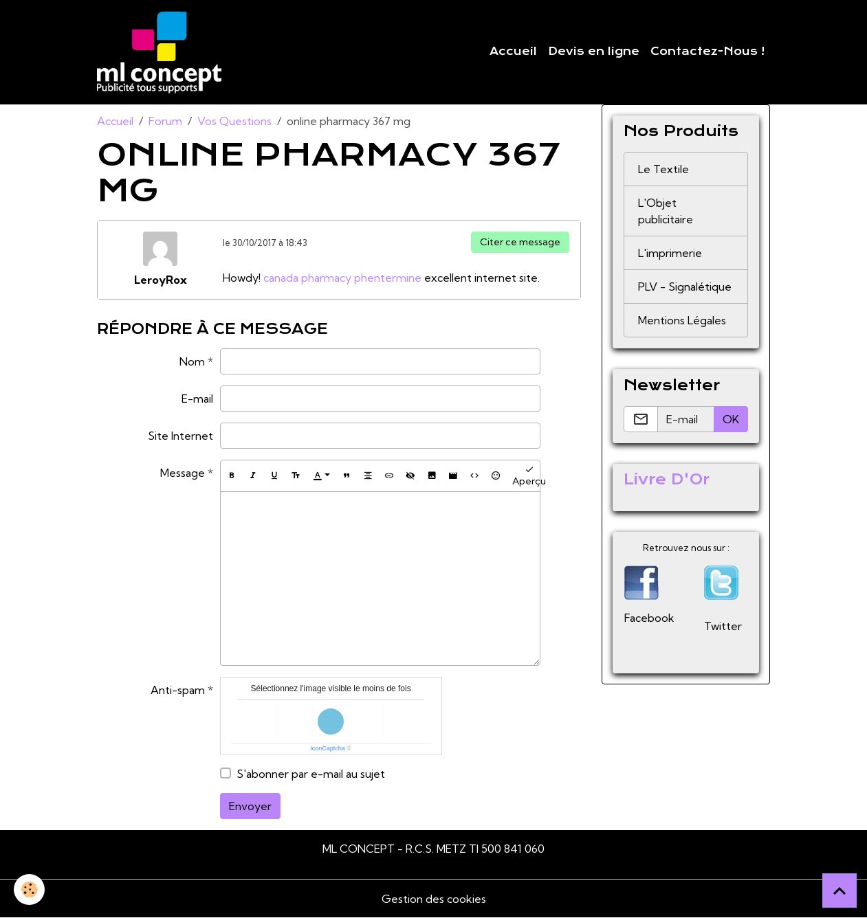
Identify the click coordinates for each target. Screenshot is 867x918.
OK (731, 419)
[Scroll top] (839, 890)
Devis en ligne (593, 51)
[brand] (162, 52)
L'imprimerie (670, 253)
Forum (165, 121)
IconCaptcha (327, 748)
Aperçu (529, 476)
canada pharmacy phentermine (342, 277)
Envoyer (250, 806)
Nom (192, 361)
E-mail (197, 398)
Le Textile (663, 169)
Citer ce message (520, 242)
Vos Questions (234, 121)
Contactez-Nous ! (707, 51)
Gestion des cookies (434, 899)
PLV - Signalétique (685, 286)
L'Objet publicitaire (665, 211)
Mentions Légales (682, 320)
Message (182, 473)
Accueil (513, 51)
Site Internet (180, 436)
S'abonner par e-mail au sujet (311, 774)
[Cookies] (29, 889)
